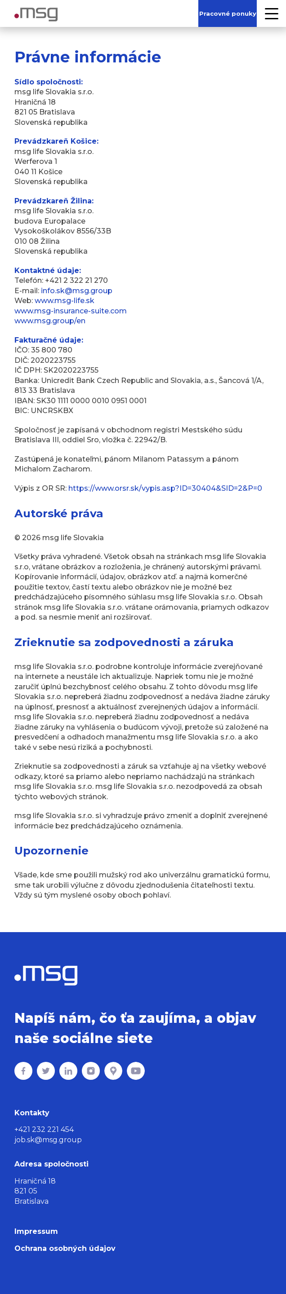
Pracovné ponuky (227, 13)
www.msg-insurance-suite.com (70, 311)
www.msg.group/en (49, 321)
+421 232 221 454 (44, 1129)
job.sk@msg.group (48, 1140)
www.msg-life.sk (64, 300)
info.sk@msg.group (76, 290)
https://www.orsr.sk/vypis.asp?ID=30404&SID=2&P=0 (165, 488)
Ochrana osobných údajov (65, 1248)
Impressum (36, 1231)
